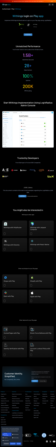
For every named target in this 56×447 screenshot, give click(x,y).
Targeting (5, 437)
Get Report (41, 1)
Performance (15, 434)
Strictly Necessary (5, 434)
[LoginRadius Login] (50, 4)
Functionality (15, 437)
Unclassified (6, 440)
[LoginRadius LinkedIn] (47, 441)
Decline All (6, 443)
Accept (18, 443)
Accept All (13, 443)
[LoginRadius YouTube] (54, 441)
